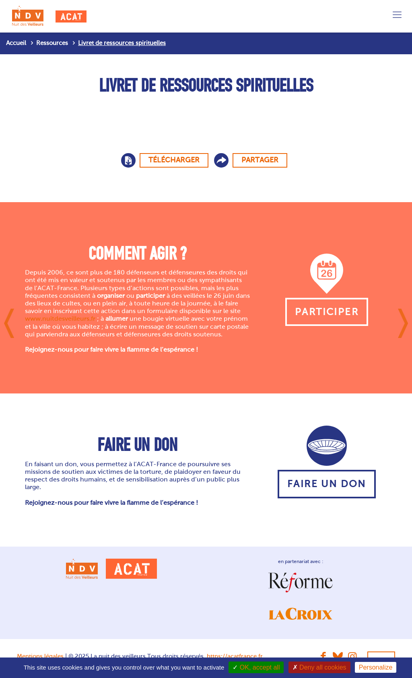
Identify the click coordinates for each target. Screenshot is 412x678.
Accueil (16, 43)
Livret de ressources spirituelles (122, 43)
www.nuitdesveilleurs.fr (60, 318)
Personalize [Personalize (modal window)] (376, 667)
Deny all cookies (319, 667)
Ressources (52, 43)
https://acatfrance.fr (235, 656)
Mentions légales (40, 656)
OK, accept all (256, 667)
